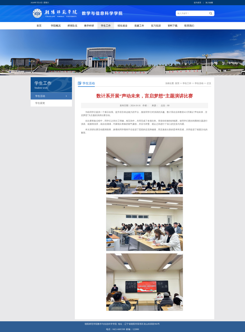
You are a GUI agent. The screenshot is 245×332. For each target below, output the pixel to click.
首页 (39, 25)
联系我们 (189, 25)
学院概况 (56, 25)
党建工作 (139, 25)
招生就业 (122, 25)
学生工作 (106, 25)
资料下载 (172, 25)
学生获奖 (40, 103)
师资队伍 (72, 25)
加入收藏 (209, 3)
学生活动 (40, 96)
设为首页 (197, 3)
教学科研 (89, 25)
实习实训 (156, 25)
